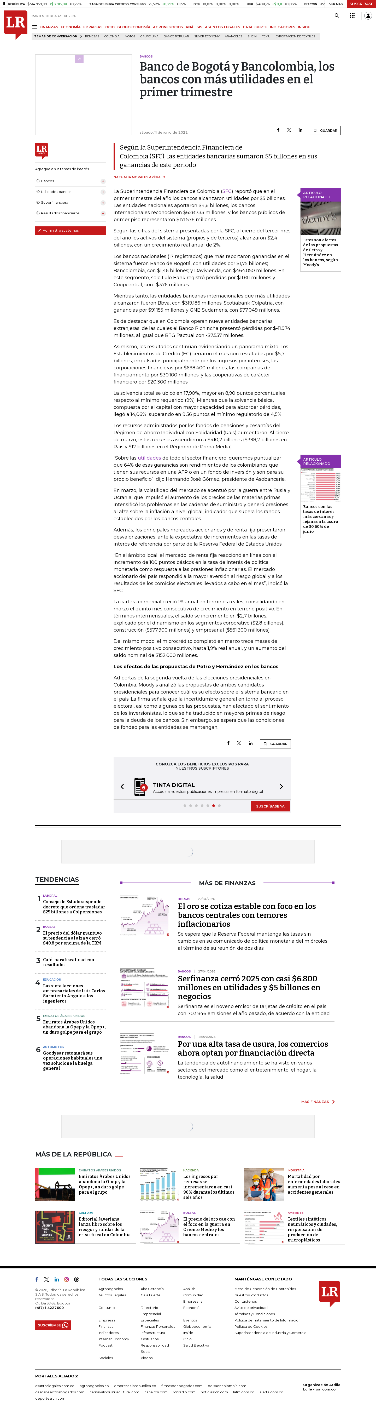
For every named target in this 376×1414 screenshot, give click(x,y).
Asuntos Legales (112, 1295)
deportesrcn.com (50, 1398)
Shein (252, 36)
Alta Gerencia (152, 1289)
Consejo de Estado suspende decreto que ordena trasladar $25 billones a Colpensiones (74, 906)
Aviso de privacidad (251, 1308)
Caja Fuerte (151, 1295)
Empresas (106, 1320)
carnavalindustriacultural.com (114, 1392)
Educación (52, 979)
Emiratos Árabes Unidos (64, 1016)
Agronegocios (110, 1289)
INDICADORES (282, 27)
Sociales (105, 1358)
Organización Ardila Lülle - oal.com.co (321, 1387)
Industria (296, 1170)
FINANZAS (49, 27)
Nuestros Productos (251, 1295)
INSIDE (304, 27)
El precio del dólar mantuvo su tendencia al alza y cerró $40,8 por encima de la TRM (72, 938)
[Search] (336, 15)
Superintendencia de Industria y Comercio (270, 1333)
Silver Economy (207, 36)
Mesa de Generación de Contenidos (265, 1289)
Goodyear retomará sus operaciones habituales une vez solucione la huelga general (72, 1061)
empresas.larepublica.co (135, 1386)
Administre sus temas (58, 230)
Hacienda (191, 1170)
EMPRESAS (93, 27)
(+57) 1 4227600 (49, 1308)
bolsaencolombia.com (227, 1386)
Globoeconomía (197, 1326)
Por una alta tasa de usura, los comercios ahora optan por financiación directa (253, 1048)
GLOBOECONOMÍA (133, 27)
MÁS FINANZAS (315, 1102)
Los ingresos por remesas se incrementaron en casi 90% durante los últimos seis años (208, 1187)
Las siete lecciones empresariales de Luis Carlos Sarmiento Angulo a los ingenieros (74, 993)
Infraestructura (153, 1333)
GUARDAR (325, 130)
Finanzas (105, 1326)
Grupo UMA (149, 36)
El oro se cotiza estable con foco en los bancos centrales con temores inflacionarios (247, 915)
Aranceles (233, 36)
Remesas (92, 36)
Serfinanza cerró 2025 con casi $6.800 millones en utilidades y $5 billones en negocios (249, 987)
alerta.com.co (271, 1392)
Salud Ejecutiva (196, 1345)
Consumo (106, 1308)
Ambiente (295, 1213)
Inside (188, 1333)
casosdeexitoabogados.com (59, 1392)
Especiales (150, 1320)
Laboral (50, 895)
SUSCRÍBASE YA (270, 806)
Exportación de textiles (295, 36)
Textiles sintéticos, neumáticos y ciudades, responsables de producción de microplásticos (312, 1230)
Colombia (112, 36)
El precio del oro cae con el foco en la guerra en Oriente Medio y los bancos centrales (209, 1227)
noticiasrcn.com (214, 1392)
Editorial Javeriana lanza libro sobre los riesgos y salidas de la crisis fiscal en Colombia (105, 1227)
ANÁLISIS (194, 27)
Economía (192, 1308)
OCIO (110, 27)
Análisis (189, 1289)
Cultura (86, 1213)
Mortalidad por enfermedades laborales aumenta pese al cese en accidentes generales (314, 1184)
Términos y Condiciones (254, 1314)
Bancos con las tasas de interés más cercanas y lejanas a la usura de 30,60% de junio (320, 519)
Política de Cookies (250, 1326)
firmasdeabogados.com (182, 1386)
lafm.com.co (243, 1392)
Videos (146, 1358)
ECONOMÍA (71, 27)
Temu (266, 36)
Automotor (53, 1047)
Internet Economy (113, 1339)
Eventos (190, 1320)
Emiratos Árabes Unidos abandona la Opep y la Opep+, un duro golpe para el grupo (74, 1027)
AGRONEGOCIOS (168, 27)
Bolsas (49, 927)
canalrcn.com (156, 1392)
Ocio (187, 1339)
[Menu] (36, 26)
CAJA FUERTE (255, 27)
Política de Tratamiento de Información (267, 1320)
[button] (121, 787)
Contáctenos (245, 1301)
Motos (130, 36)
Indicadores (108, 1333)
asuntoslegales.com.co (54, 1386)
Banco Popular (176, 36)
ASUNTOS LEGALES (222, 27)
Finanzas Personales (158, 1326)
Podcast (105, 1345)
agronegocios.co (94, 1386)
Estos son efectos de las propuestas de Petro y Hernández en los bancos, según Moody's (320, 252)
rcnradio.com (184, 1392)
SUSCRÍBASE (361, 4)
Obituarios (149, 1339)
